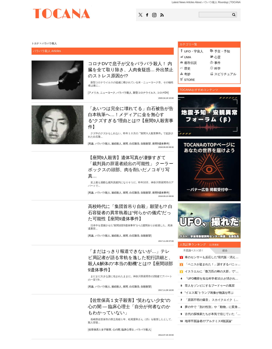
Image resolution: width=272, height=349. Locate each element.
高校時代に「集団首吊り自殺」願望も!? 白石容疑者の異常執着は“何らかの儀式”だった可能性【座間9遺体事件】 (130, 212)
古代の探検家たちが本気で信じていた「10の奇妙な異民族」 (213, 314)
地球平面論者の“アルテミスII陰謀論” (208, 321)
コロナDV (162, 92)
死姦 (91, 143)
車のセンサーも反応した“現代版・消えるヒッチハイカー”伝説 (213, 257)
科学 (217, 68)
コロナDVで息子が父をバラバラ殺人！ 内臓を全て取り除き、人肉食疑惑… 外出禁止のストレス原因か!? (131, 69)
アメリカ (94, 92)
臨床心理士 (127, 329)
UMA (187, 57)
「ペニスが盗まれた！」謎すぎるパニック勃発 (213, 264)
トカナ (35, 43)
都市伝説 (190, 62)
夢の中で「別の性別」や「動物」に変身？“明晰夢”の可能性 (213, 307)
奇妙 (187, 74)
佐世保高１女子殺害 (100, 329)
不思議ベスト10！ (193, 250)
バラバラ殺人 (124, 92)
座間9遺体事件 (160, 143)
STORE (189, 79)
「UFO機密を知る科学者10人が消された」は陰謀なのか (213, 278)
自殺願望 (146, 143)
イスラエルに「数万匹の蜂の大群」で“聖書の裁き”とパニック (213, 271)
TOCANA (62, 14)
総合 (224, 250)
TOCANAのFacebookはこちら (147, 15)
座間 (125, 143)
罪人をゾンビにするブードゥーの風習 (210, 285)
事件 (217, 62)
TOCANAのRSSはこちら (162, 15)
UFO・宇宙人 (193, 51)
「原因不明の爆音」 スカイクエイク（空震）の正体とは (213, 299)
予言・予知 (222, 51)
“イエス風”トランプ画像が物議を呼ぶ (209, 292)
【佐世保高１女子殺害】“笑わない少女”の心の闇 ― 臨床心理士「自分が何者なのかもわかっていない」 (129, 306)
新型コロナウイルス (144, 92)
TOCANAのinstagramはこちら (154, 15)
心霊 (217, 57)
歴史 (187, 68)
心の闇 (116, 329)
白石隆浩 (134, 143)
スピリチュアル (225, 74)
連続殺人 (116, 143)
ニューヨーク (107, 92)
